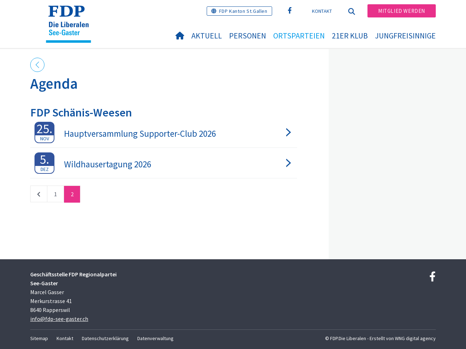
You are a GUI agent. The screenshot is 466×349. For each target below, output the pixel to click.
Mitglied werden (401, 10)
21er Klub (350, 36)
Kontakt (322, 11)
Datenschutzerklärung (105, 338)
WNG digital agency (415, 338)
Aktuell (206, 36)
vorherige (39, 195)
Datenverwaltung (155, 338)
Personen (247, 36)
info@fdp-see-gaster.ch (59, 318)
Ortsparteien (299, 36)
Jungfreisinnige (405, 36)
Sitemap (39, 338)
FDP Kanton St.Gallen (243, 11)
